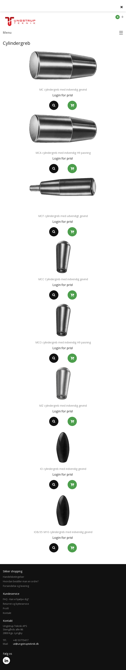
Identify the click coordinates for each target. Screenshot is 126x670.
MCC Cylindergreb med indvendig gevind (63, 279)
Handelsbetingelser (13, 576)
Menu (7, 32)
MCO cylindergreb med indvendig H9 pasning (63, 342)
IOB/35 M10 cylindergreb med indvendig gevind (63, 532)
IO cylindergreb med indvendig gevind (63, 469)
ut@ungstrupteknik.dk (26, 643)
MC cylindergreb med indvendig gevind (63, 89)
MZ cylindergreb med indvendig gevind (63, 405)
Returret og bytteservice (16, 603)
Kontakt (7, 613)
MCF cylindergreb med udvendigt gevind (63, 216)
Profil (6, 608)
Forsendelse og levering (16, 586)
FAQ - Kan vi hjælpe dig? (16, 599)
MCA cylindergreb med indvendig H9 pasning (63, 153)
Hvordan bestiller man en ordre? (20, 581)
